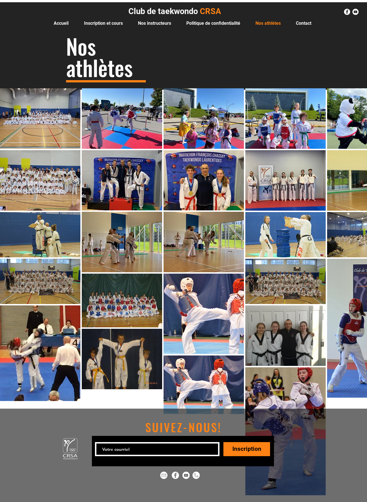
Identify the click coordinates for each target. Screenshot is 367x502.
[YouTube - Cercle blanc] (355, 12)
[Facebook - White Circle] (347, 12)
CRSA (209, 11)
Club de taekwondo (163, 11)
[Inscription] (246, 449)
